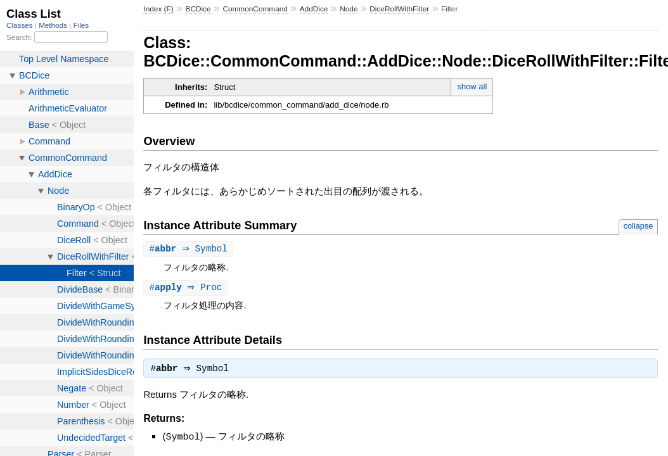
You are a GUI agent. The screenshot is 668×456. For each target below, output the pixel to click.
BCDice (198, 8)
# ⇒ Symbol (190, 249)
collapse (638, 226)
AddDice (314, 8)
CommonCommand (255, 8)
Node (348, 8)
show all (472, 86)
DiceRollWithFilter (399, 8)
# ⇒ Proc (187, 288)
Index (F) (158, 8)
